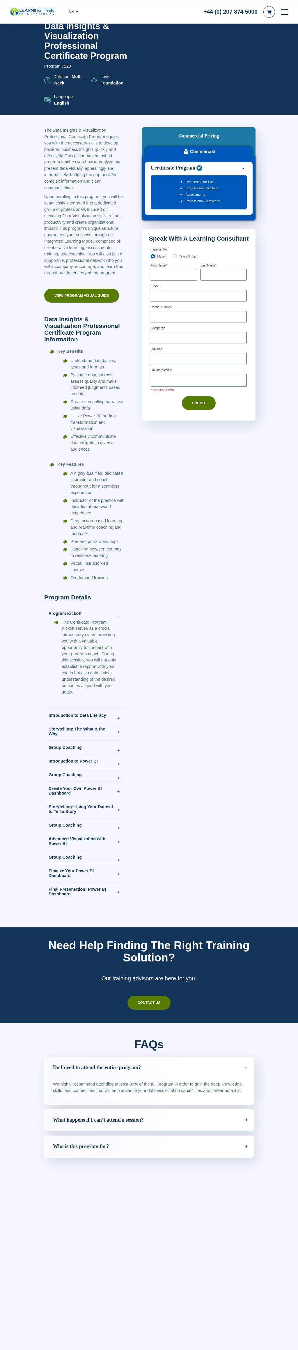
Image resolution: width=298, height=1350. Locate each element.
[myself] (153, 180)
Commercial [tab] (198, 75)
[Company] (199, 262)
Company (159, 253)
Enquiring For (161, 173)
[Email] (199, 220)
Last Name (209, 189)
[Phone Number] (199, 241)
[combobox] (157, 240)
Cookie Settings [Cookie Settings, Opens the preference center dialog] (201, 1344)
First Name (159, 189)
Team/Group (189, 180)
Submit (199, 328)
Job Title (157, 274)
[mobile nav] (284, 12)
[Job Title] (199, 283)
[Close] (288, 1342)
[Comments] (199, 305)
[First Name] (174, 198)
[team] (175, 180)
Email (156, 210)
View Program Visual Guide (81, 325)
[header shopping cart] (269, 11)
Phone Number (163, 232)
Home (49, 38)
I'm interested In (163, 295)
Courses (66, 38)
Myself (162, 180)
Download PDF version (232, 38)
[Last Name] (224, 198)
